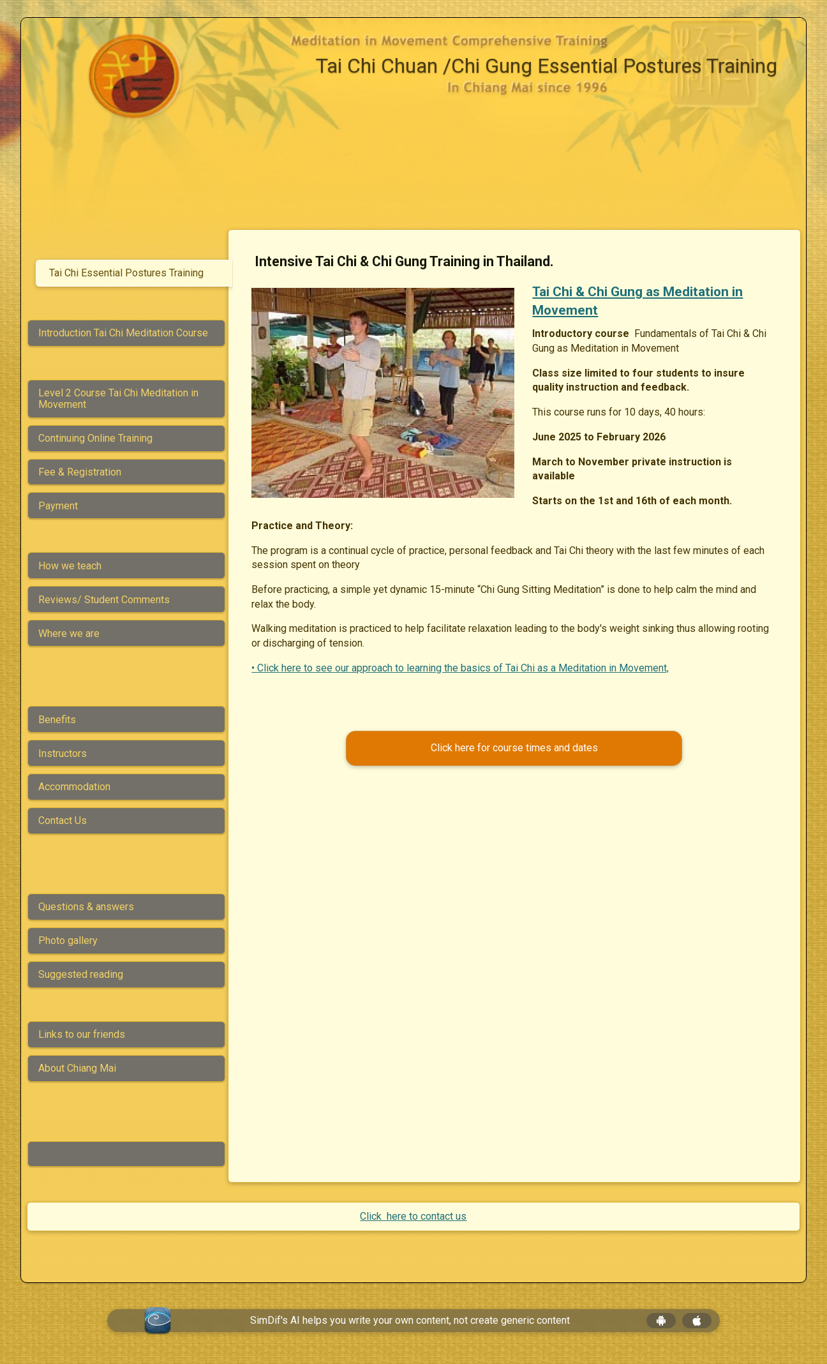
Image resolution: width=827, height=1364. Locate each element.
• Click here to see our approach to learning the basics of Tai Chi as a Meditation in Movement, (464, 668)
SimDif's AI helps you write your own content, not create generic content (410, 1320)
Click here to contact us (413, 1216)
